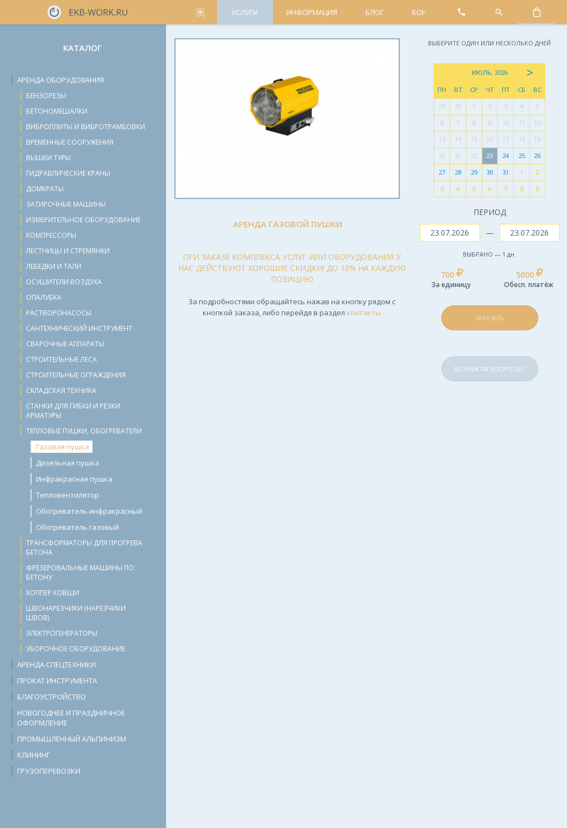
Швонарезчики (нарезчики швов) (76, 613)
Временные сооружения (70, 142)
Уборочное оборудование (75, 648)
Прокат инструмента (57, 681)
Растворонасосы (58, 313)
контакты (364, 313)
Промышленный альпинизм (71, 739)
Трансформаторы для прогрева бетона (84, 547)
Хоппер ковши (52, 592)
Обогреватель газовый (77, 527)
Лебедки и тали (53, 266)
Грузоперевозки (48, 771)
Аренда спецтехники (56, 664)
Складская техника (61, 390)
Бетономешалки (56, 111)
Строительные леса (61, 359)
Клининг (33, 755)
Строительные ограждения (76, 375)
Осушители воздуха (64, 282)
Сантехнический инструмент (79, 328)
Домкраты (45, 188)
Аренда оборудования (60, 80)
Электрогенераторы (61, 633)
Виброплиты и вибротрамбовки (85, 126)
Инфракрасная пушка (74, 479)
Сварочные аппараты (65, 344)
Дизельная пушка (67, 463)
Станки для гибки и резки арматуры (73, 410)
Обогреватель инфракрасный (89, 511)
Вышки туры (48, 157)
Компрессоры (51, 235)
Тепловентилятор (67, 495)
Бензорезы (46, 95)
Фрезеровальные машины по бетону (80, 572)
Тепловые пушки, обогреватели (84, 431)
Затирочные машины (66, 204)
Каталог (82, 47)
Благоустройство (51, 697)
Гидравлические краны (68, 173)
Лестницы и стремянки (68, 250)
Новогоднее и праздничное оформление (71, 718)
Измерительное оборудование (83, 219)
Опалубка (43, 297)
